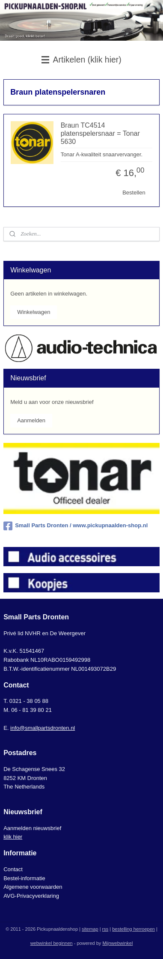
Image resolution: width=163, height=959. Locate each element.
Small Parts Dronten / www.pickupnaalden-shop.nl (75, 526)
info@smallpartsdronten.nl (42, 728)
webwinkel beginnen (51, 943)
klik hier (12, 837)
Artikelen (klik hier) (81, 59)
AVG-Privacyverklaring (31, 896)
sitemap (90, 929)
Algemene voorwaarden (32, 887)
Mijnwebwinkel (117, 943)
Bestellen (133, 192)
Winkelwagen (33, 312)
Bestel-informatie (24, 878)
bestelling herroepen (133, 929)
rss (105, 929)
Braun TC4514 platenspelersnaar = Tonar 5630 (100, 133)
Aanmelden (31, 420)
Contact (13, 869)
